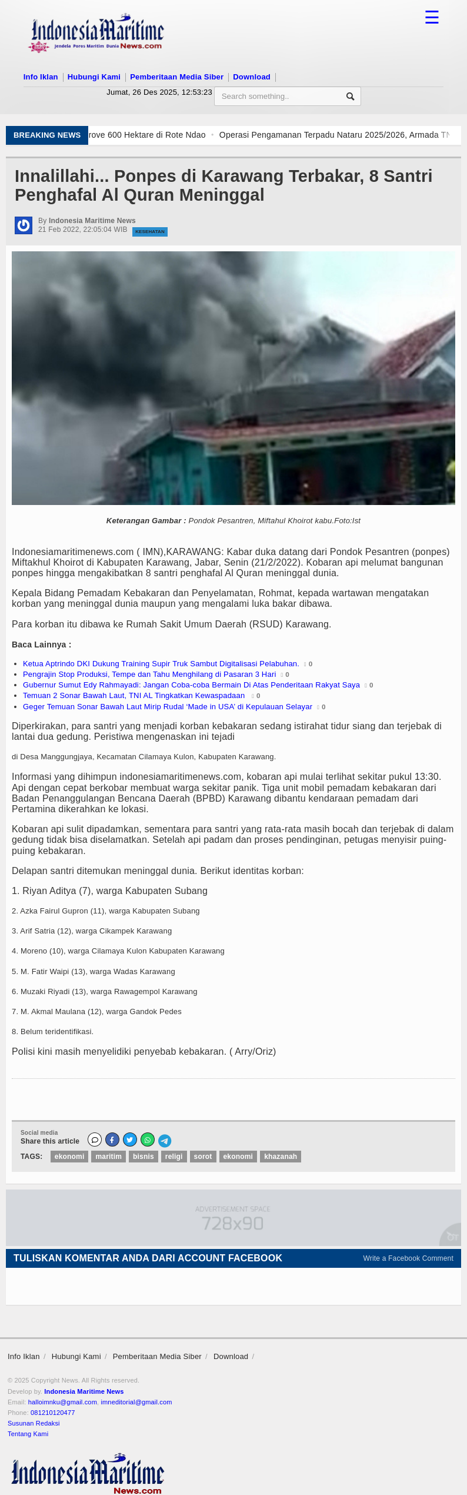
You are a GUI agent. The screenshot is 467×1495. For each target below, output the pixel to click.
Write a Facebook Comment (408, 1258)
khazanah (280, 1156)
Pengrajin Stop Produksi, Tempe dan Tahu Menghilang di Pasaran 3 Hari (149, 674)
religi (174, 1156)
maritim (108, 1156)
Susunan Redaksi (34, 1423)
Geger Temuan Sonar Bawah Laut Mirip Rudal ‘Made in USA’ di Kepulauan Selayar (167, 706)
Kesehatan (150, 231)
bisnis (143, 1156)
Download (252, 76)
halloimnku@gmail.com (62, 1402)
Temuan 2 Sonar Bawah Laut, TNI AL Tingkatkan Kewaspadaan (135, 695)
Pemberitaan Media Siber (177, 76)
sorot (203, 1156)
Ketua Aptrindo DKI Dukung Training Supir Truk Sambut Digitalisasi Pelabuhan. (161, 663)
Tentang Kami (28, 1433)
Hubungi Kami (94, 76)
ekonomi (70, 1156)
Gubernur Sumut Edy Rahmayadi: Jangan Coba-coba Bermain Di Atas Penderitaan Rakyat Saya (191, 684)
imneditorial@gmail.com (136, 1402)
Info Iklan (41, 76)
